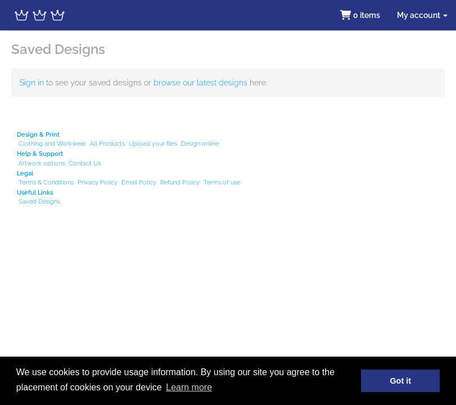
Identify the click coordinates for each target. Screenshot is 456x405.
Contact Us (85, 163)
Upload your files (153, 143)
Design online (200, 143)
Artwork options (42, 163)
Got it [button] (400, 380)
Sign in (32, 82)
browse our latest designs (200, 82)
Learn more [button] (189, 387)
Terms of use (222, 182)
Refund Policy (180, 182)
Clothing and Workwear (52, 143)
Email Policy (138, 182)
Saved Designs (39, 201)
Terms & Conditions (46, 182)
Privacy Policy (98, 182)
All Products (107, 143)
